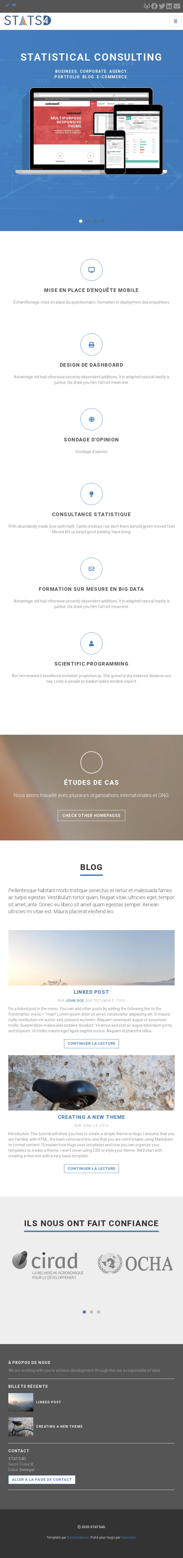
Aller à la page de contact (42, 1479)
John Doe (75, 1001)
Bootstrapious (78, 1537)
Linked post (92, 992)
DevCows (128, 1537)
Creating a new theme (91, 1117)
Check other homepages (91, 815)
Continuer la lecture (91, 1043)
